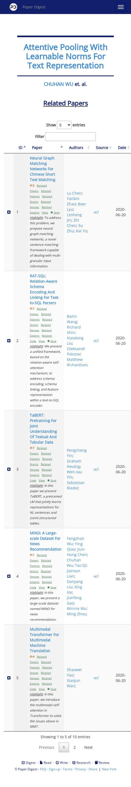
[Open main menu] (121, 7)
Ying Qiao (75, 546)
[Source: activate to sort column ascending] (102, 147)
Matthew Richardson (77, 362)
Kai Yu (81, 230)
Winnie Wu (76, 608)
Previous (46, 747)
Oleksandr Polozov (76, 351)
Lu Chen (74, 193)
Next (88, 747)
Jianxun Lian (73, 573)
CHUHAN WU (58, 84)
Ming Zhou (76, 613)
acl (96, 212)
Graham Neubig (74, 463)
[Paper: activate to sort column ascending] (45, 147)
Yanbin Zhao (73, 201)
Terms (67, 769)
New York (109, 769)
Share (93, 769)
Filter (65, 136)
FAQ (43, 769)
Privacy (80, 769)
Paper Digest (27, 7)
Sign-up (54, 769)
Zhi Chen (73, 223)
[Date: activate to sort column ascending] (122, 147)
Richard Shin (74, 330)
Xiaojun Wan (73, 683)
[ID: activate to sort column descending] (20, 147)
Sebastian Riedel (76, 485)
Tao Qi (80, 565)
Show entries (65, 125)
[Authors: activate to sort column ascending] (77, 147)
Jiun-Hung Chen (77, 552)
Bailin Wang (72, 319)
